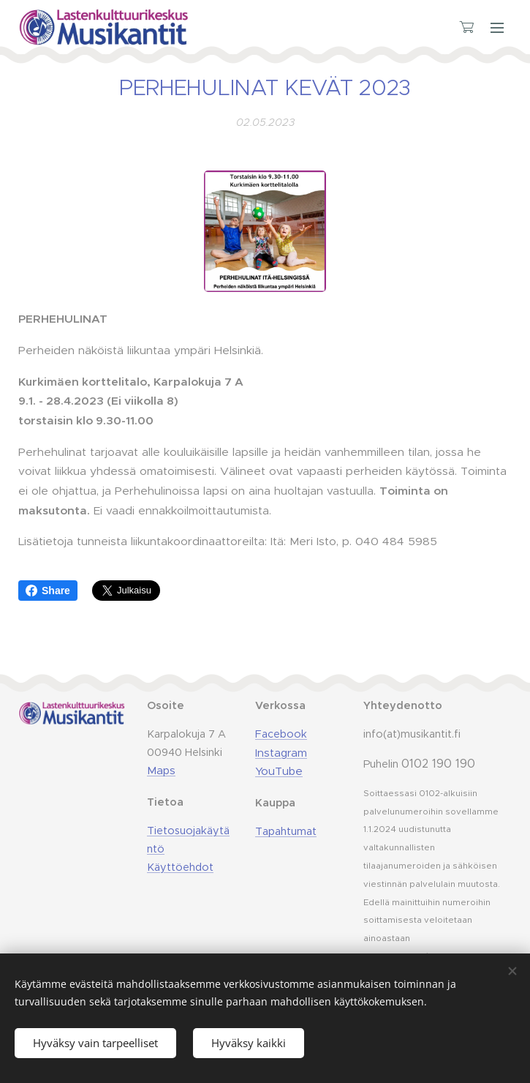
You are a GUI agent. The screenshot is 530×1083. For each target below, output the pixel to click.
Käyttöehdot (180, 867)
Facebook (281, 734)
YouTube (279, 771)
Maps (161, 770)
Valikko (497, 28)
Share (48, 590)
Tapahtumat (286, 831)
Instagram (281, 753)
